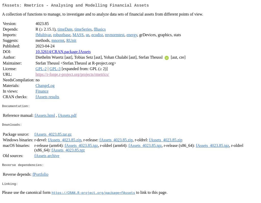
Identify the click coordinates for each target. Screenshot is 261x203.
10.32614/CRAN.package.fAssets (62, 52)
